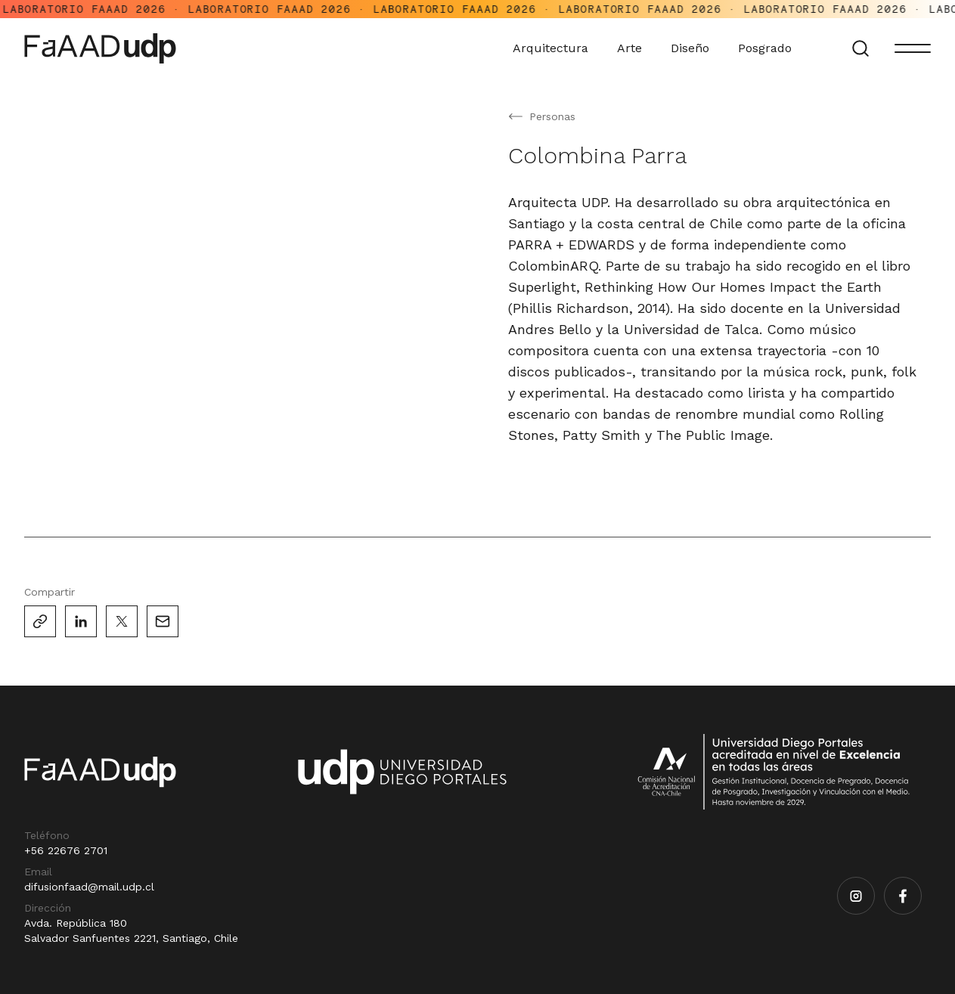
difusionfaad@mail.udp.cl (89, 887)
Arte (636, 48)
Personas (552, 116)
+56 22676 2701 (65, 850)
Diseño (697, 48)
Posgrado (771, 48)
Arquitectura (557, 48)
